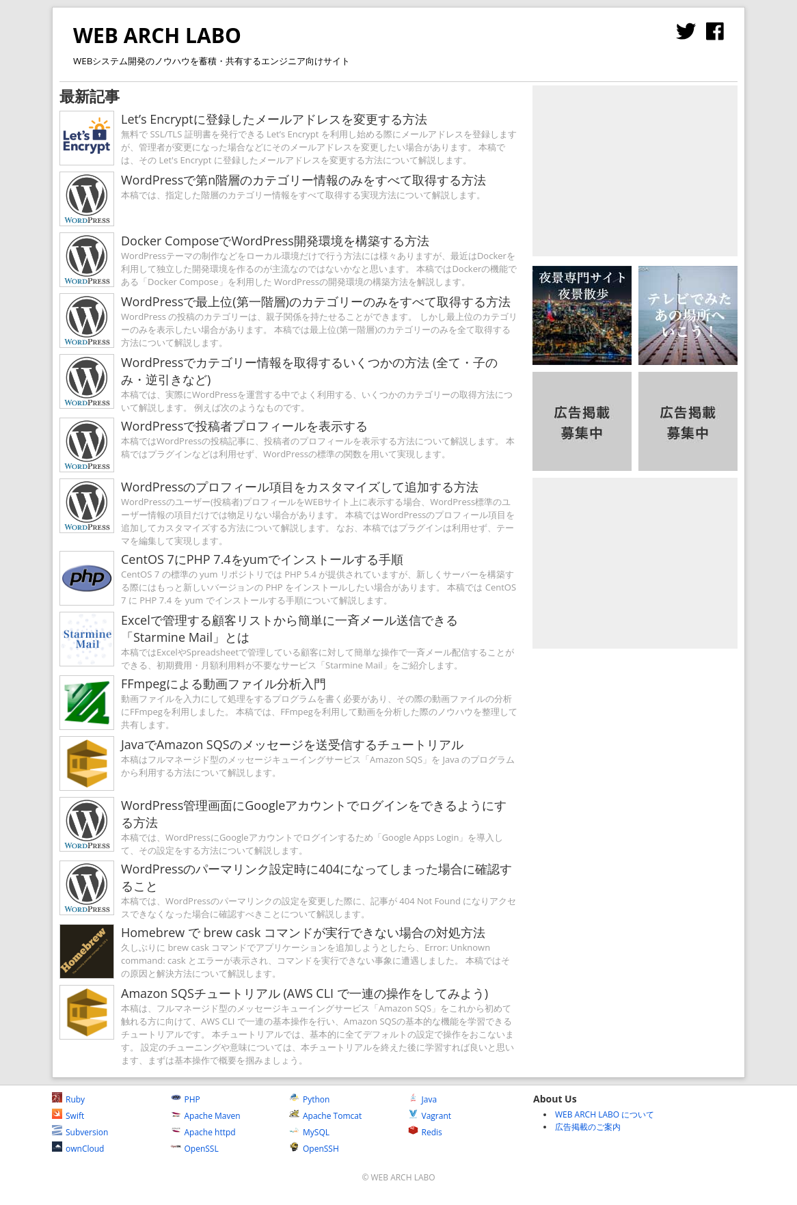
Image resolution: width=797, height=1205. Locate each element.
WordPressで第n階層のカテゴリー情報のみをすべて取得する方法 (303, 180)
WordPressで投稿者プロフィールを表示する (244, 426)
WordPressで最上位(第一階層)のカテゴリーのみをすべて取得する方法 (316, 301)
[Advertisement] (635, 170)
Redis (425, 1132)
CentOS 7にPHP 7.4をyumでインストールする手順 (262, 559)
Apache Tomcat (325, 1116)
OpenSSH (314, 1148)
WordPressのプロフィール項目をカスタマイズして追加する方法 (299, 486)
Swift (68, 1116)
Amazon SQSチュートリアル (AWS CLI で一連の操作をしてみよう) (304, 993)
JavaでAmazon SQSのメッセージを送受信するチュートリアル (292, 744)
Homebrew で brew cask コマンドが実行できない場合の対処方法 (303, 932)
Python (309, 1099)
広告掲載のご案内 (588, 1127)
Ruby (68, 1099)
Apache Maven (206, 1116)
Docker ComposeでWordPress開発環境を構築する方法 (275, 240)
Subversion (80, 1132)
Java (422, 1099)
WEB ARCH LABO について (604, 1114)
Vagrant (430, 1116)
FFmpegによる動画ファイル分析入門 (223, 683)
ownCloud (78, 1148)
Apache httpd (203, 1132)
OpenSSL (195, 1148)
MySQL (309, 1132)
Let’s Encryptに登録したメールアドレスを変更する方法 (274, 119)
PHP (185, 1099)
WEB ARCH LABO (157, 35)
